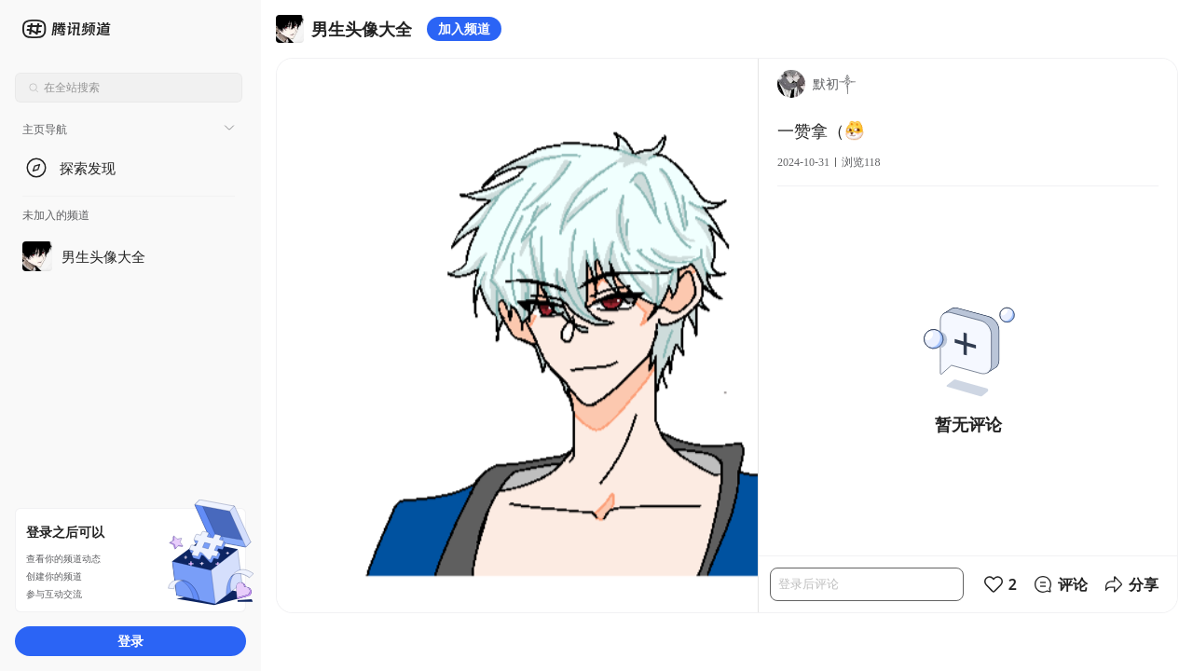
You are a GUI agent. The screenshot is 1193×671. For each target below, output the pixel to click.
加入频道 (464, 28)
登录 (130, 641)
